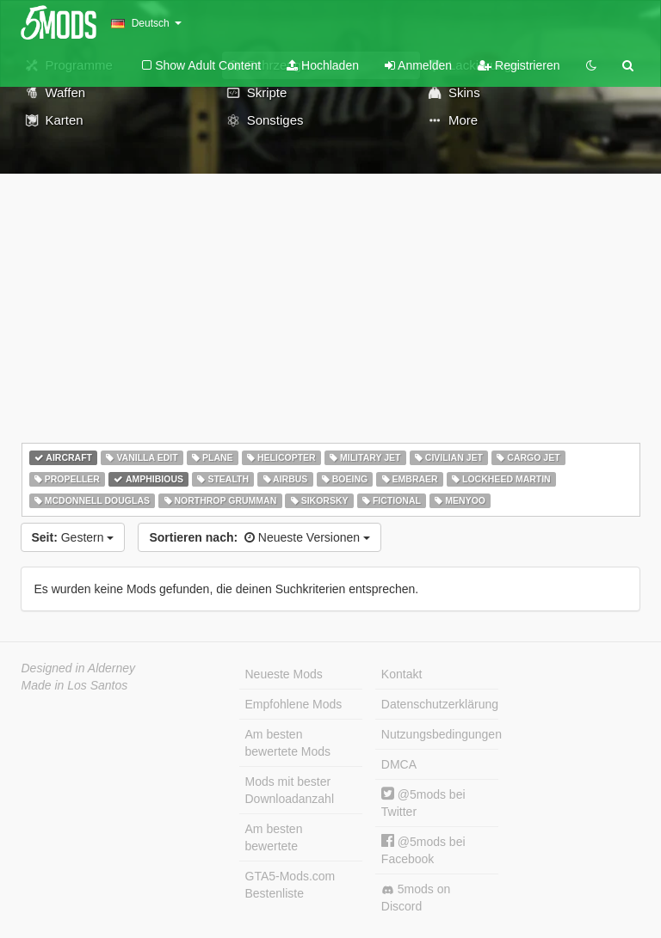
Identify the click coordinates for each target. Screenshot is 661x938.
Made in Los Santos (75, 685)
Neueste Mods (284, 674)
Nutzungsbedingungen (439, 734)
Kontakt (401, 674)
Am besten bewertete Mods (288, 742)
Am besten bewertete (274, 837)
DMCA (399, 764)
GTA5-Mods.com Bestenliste (290, 884)
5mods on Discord (415, 897)
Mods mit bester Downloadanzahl (290, 790)
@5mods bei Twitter (423, 802)
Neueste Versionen (259, 537)
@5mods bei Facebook (423, 850)
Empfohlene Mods (294, 704)
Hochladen (323, 65)
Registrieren (518, 65)
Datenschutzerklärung (439, 704)
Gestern (73, 537)
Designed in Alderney (79, 668)
